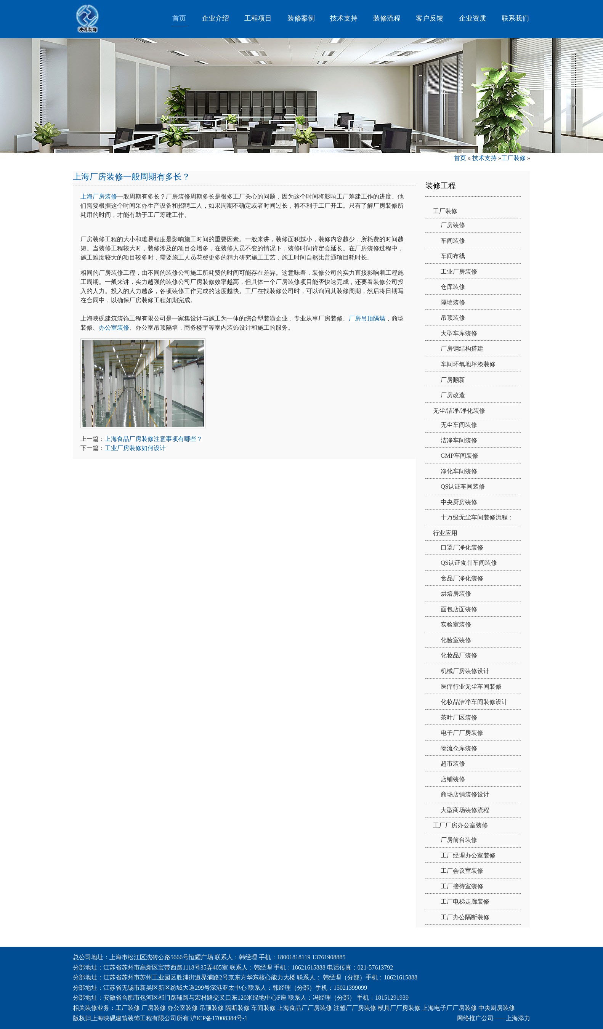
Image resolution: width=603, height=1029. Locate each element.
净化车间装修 (459, 471)
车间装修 (453, 240)
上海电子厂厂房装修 (449, 1008)
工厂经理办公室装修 (468, 855)
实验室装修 (456, 624)
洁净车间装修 (459, 440)
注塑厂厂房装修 (355, 1008)
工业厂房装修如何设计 (135, 448)
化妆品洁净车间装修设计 (474, 702)
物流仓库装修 (459, 748)
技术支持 (344, 18)
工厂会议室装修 (462, 870)
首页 (179, 18)
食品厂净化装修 (462, 578)
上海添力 (518, 1018)
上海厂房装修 (98, 196)
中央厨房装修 (459, 502)
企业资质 (472, 18)
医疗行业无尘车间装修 (471, 686)
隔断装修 (237, 1008)
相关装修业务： (94, 1008)
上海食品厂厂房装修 (304, 1008)
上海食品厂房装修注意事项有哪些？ (153, 439)
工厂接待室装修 (462, 886)
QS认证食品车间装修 (469, 562)
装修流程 (387, 18)
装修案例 (301, 18)
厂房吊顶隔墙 (367, 318)
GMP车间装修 (459, 455)
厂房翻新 (453, 380)
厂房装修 (453, 225)
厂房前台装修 (459, 840)
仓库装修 (453, 287)
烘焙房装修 (456, 593)
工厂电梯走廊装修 (465, 901)
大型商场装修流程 (465, 810)
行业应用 (445, 533)
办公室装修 (114, 327)
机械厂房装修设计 (465, 671)
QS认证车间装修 (463, 486)
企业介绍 (215, 18)
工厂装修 (513, 158)
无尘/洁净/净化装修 (459, 410)
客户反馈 (429, 18)
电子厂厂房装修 (462, 732)
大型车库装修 (459, 333)
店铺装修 (453, 779)
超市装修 (453, 763)
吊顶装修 (453, 317)
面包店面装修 (459, 609)
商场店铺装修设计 (465, 794)
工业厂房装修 (459, 271)
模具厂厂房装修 (399, 1008)
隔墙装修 (453, 302)
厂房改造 (453, 395)
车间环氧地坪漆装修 (468, 364)
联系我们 (515, 18)
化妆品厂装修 (459, 655)
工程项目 (258, 18)
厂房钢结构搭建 (462, 348)
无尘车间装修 (459, 425)
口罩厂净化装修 (462, 547)
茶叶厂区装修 (459, 717)
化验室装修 (456, 640)
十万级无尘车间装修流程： (477, 517)
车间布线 (453, 256)
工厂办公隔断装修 (465, 917)
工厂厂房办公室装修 (460, 825)
